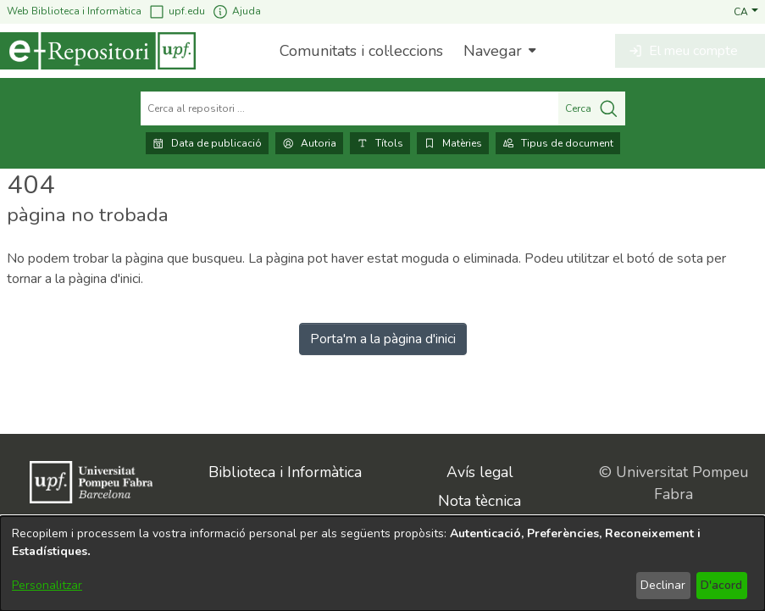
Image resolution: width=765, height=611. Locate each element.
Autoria (309, 143)
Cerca (591, 108)
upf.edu (176, 11)
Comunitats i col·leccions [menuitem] (361, 51)
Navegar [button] (492, 51)
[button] (746, 11)
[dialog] (382, 563)
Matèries (453, 143)
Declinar (662, 585)
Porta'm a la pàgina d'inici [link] (383, 339)
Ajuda (236, 11)
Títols (380, 143)
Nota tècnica (479, 501)
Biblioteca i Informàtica (285, 472)
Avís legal (479, 472)
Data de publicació (207, 143)
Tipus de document (557, 143)
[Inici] (98, 51)
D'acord (721, 585)
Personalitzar (47, 585)
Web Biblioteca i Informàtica (74, 11)
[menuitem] (497, 51)
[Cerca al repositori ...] (349, 108)
